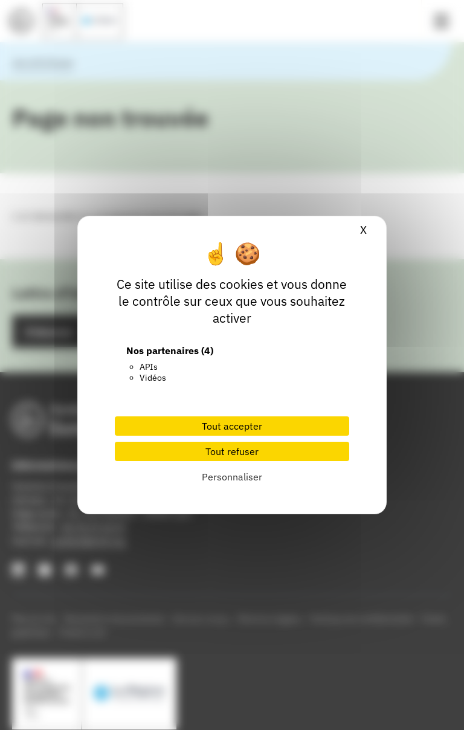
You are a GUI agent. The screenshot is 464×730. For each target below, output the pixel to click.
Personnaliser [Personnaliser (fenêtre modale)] (232, 477)
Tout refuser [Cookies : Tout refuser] (232, 451)
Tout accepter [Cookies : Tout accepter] (232, 426)
